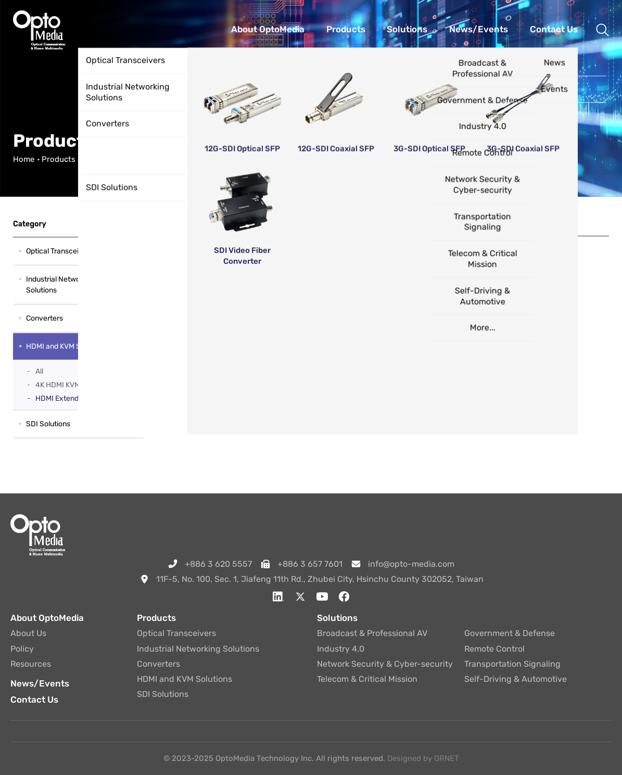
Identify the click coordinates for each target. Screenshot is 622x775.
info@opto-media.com (411, 564)
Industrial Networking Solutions (61, 285)
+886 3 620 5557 (218, 564)
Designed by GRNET (423, 758)
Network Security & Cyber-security (385, 664)
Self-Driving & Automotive (515, 679)
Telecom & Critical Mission (367, 679)
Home (23, 159)
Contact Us (34, 699)
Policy (22, 649)
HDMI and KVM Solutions (128, 159)
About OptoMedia (47, 618)
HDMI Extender (60, 398)
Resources (30, 664)
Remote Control (494, 649)
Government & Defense (509, 633)
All (39, 371)
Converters (44, 318)
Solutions (337, 618)
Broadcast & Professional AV (372, 633)
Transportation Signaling (512, 664)
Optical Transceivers (59, 251)
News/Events (39, 683)
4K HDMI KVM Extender (73, 384)
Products (58, 159)
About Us (28, 633)
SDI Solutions (48, 424)
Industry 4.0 (340, 649)
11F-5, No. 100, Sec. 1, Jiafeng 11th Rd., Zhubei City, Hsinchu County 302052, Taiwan (320, 579)
